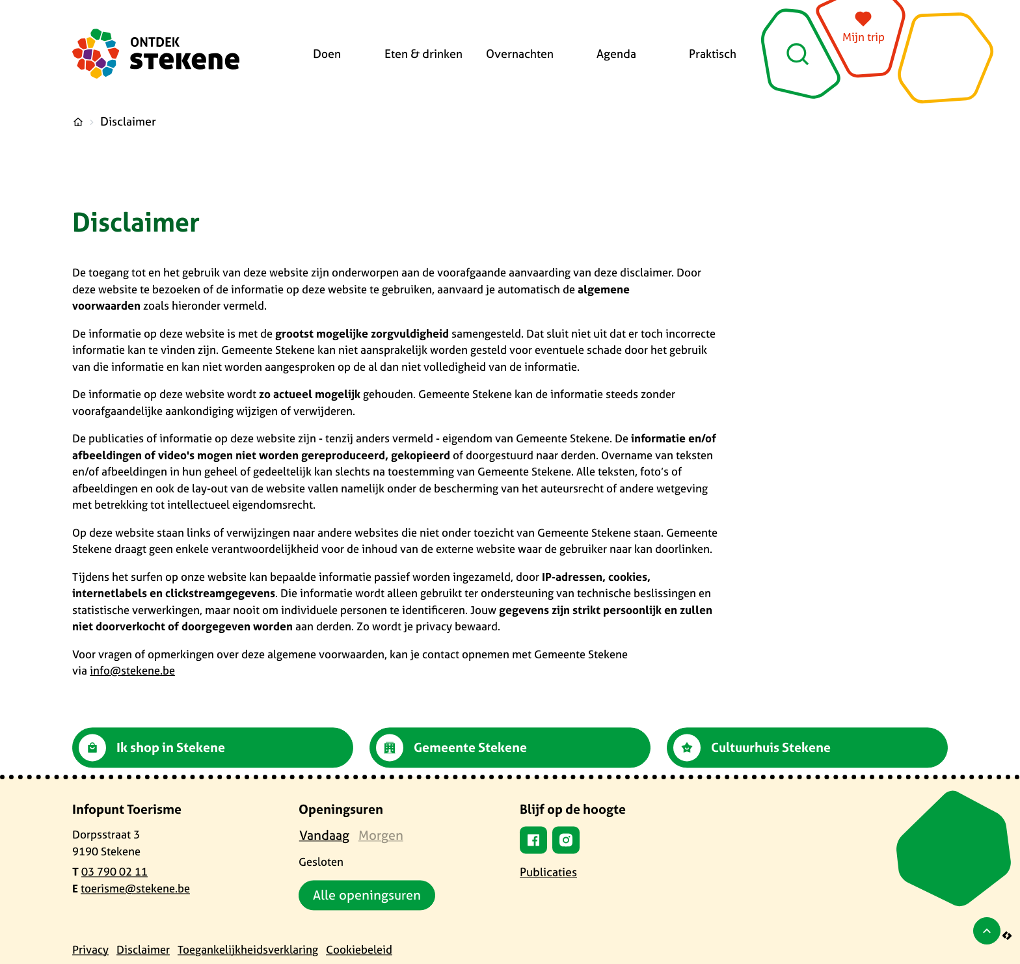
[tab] (324, 835)
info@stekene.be (132, 670)
